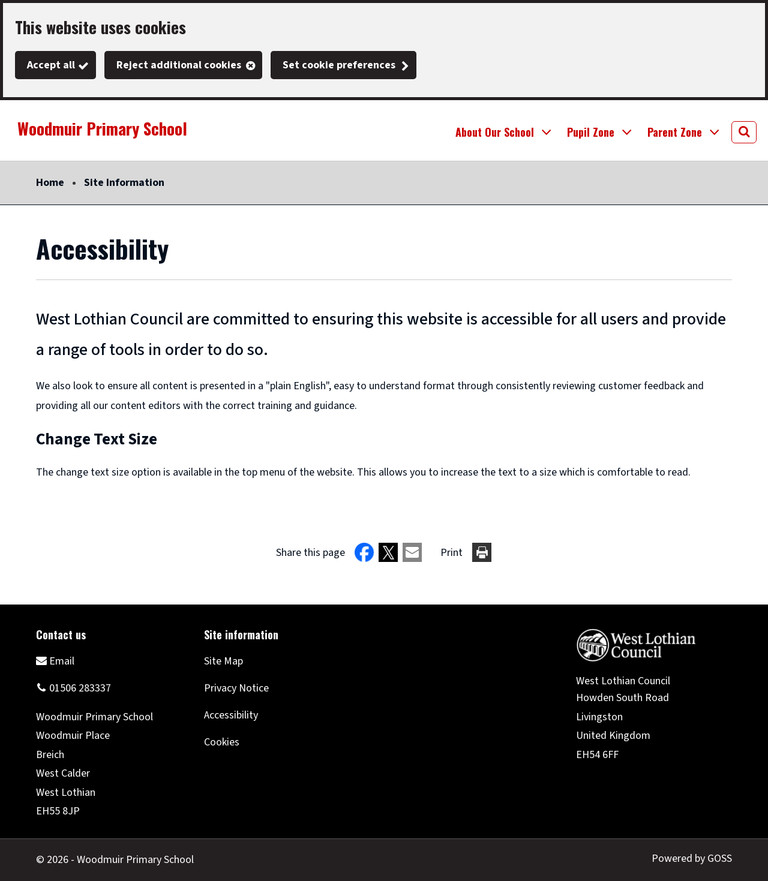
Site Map (223, 661)
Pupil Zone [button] (590, 132)
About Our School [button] (494, 132)
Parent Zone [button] (674, 132)
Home (50, 182)
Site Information (124, 182)
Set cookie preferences (339, 65)
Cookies (221, 742)
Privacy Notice (236, 688)
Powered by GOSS (692, 858)
